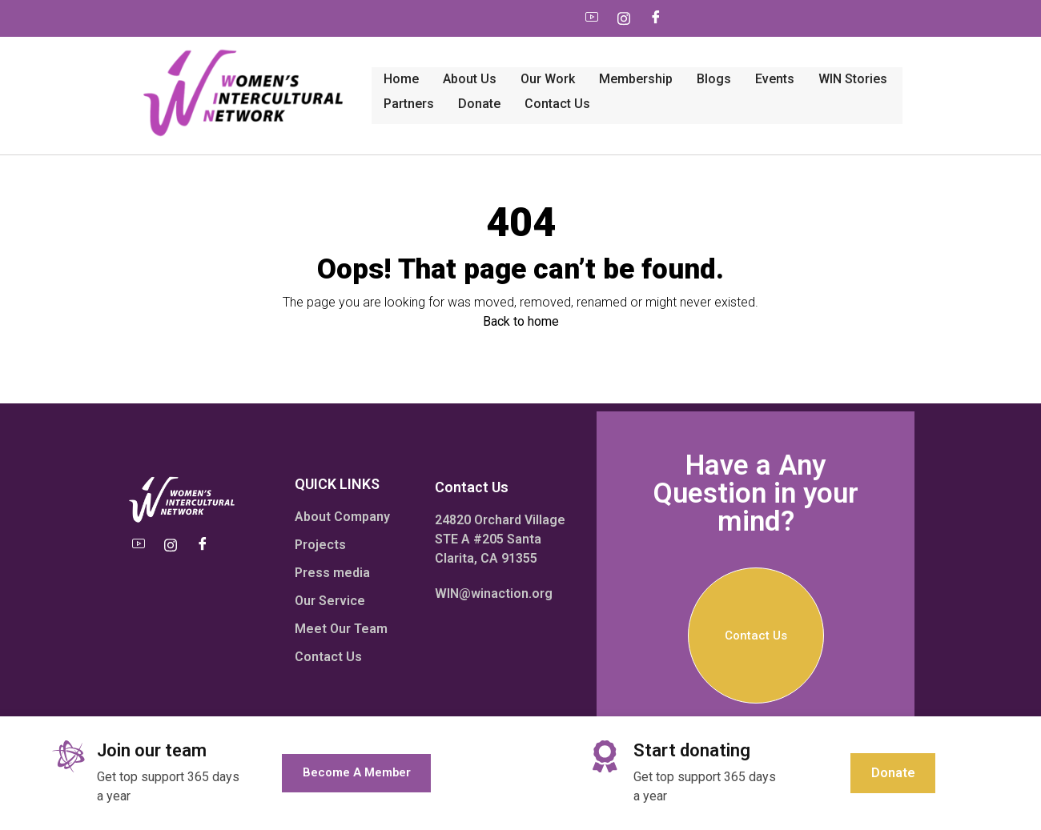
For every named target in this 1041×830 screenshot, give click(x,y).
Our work (389, 53)
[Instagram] (460, 18)
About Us (311, 53)
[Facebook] (492, 18)
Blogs (555, 53)
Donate (848, 53)
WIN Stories (694, 53)
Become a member (357, 772)
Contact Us (258, 82)
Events (616, 53)
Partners (778, 53)
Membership (477, 53)
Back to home (521, 267)
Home (242, 53)
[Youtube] (428, 18)
